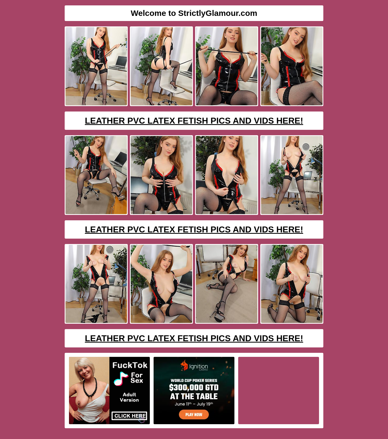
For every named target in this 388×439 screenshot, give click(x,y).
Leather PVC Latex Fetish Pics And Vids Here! (194, 121)
